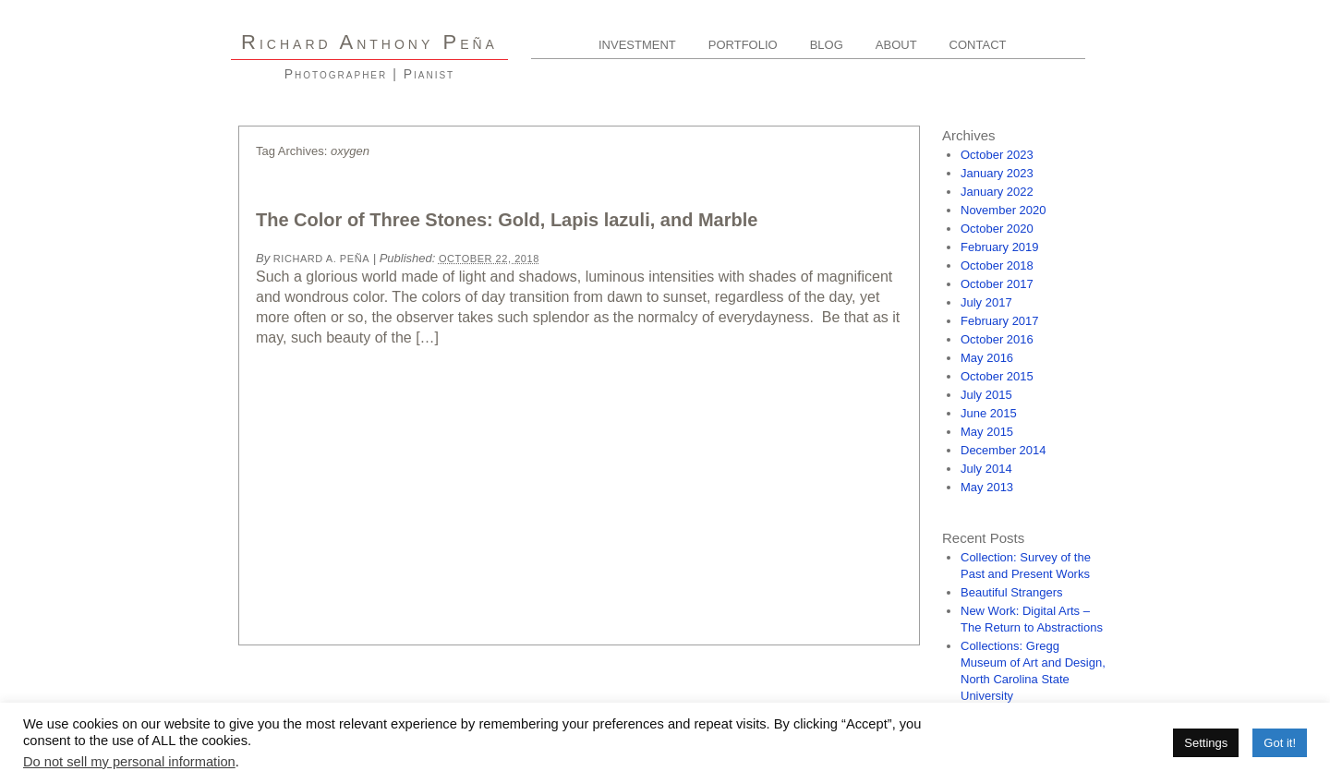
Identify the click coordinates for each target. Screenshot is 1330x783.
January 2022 (997, 192)
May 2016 (987, 358)
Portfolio (743, 45)
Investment (637, 45)
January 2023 (997, 173)
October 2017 (997, 284)
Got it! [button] (1280, 743)
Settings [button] (1205, 743)
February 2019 (1000, 247)
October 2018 (997, 265)
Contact (978, 45)
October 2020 (997, 228)
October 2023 (997, 155)
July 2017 (986, 302)
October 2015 (997, 376)
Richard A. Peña (321, 258)
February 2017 (1000, 321)
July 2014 (986, 469)
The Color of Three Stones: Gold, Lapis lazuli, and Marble (506, 220)
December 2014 (1003, 450)
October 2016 (997, 339)
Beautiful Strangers (1012, 592)
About (896, 45)
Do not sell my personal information (129, 761)
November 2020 (1003, 210)
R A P (369, 42)
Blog (826, 45)
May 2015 (987, 432)
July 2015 (986, 395)
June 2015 (989, 413)
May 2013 (987, 487)
